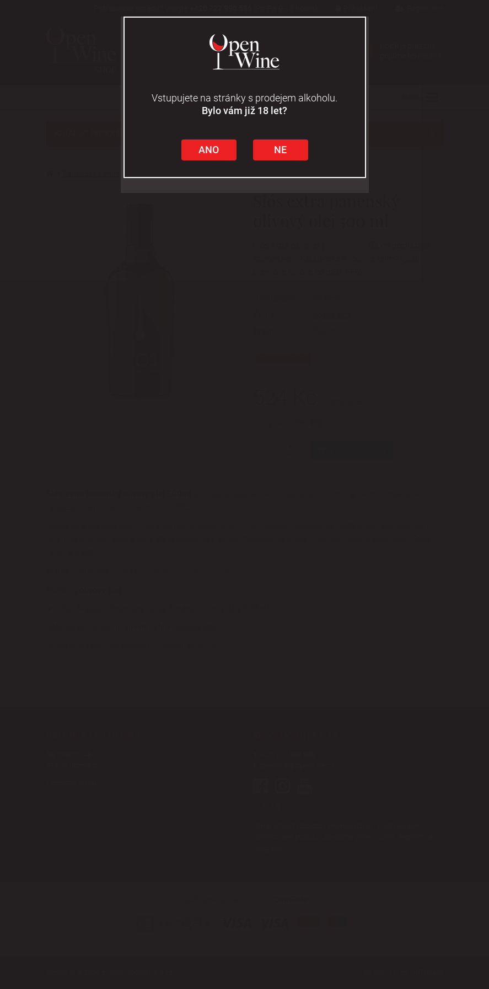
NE (280, 149)
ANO (208, 149)
